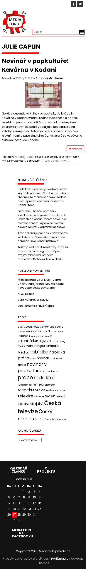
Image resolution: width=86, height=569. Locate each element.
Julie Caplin (51, 156)
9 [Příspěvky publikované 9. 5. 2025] (29, 497)
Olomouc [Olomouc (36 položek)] (46, 371)
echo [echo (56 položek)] (59, 327)
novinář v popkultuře (27, 160)
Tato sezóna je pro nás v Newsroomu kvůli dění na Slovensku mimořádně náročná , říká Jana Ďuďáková (43, 237)
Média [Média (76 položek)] (23, 352)
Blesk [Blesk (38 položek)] (20, 326)
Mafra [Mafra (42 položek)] (50, 341)
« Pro (17, 520)
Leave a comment (57, 161)
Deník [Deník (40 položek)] (53, 326)
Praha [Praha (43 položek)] (54, 371)
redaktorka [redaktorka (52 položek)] (25, 385)
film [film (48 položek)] (50, 331)
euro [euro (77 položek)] (43, 331)
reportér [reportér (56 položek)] (49, 385)
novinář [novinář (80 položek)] (43, 358)
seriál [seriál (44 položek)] (62, 390)
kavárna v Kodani (69, 156)
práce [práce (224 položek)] (25, 377)
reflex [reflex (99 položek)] (37, 384)
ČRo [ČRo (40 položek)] (37, 419)
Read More (75, 148)
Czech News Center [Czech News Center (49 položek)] (36, 327)
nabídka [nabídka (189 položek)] (38, 351)
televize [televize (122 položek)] (25, 396)
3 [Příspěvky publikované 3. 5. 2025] (34, 492)
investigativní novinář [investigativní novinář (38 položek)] (40, 336)
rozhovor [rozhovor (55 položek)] (52, 390)
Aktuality (20, 157)
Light (30, 157)
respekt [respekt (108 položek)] (25, 390)
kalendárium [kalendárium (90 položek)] (29, 340)
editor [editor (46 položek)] (21, 331)
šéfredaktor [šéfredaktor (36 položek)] (60, 419)
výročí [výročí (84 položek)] (61, 396)
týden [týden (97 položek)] (50, 396)
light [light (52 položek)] (43, 341)
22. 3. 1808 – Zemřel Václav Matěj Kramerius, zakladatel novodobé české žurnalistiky (41, 284)
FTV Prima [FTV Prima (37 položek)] (58, 331)
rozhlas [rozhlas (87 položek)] (39, 390)
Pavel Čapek (46, 306)
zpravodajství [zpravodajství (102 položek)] (30, 403)
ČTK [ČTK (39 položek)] (42, 419)
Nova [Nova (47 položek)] (33, 358)
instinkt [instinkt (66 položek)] (23, 336)
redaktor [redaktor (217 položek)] (44, 377)
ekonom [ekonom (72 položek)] (32, 331)
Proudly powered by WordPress (26, 558)
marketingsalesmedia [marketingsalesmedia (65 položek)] (42, 346)
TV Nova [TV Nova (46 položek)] (39, 396)
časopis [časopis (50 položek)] (49, 419)
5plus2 (29, 294)
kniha (5, 160)
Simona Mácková (49, 78)
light (11, 160)
